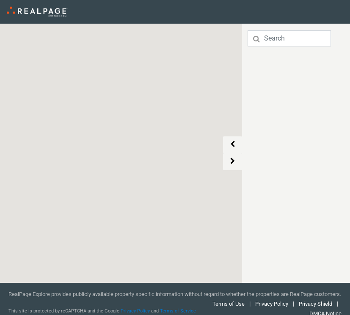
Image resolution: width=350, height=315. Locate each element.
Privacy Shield (316, 304)
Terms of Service (178, 311)
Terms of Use (228, 304)
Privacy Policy (135, 311)
